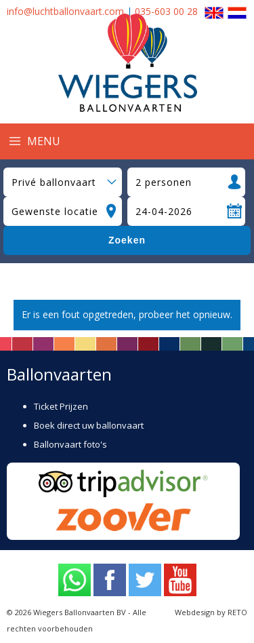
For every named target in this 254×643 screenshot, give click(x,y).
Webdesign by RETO (211, 612)
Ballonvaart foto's (70, 444)
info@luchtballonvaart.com (65, 11)
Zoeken (127, 240)
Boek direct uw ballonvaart (89, 425)
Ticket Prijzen (61, 406)
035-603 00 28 (166, 11)
